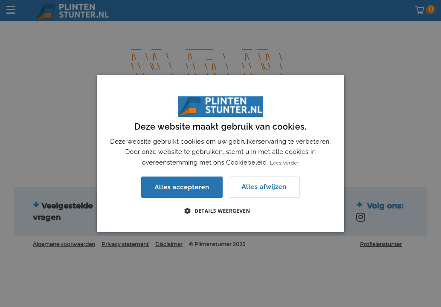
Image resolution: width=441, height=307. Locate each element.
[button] (220, 210)
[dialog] (220, 153)
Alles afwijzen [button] (264, 187)
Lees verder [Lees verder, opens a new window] (284, 163)
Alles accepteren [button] (181, 187)
